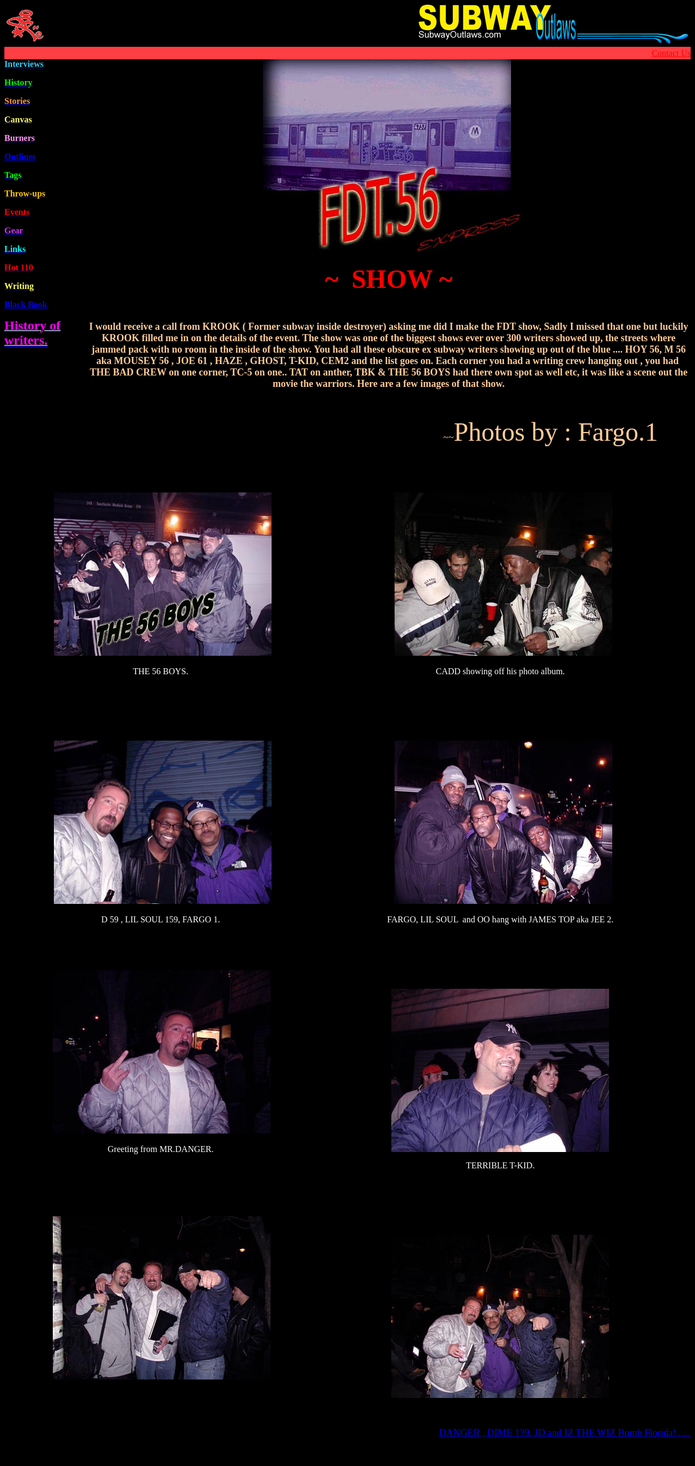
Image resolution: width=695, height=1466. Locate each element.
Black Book (25, 304)
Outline (20, 156)
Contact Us (671, 53)
